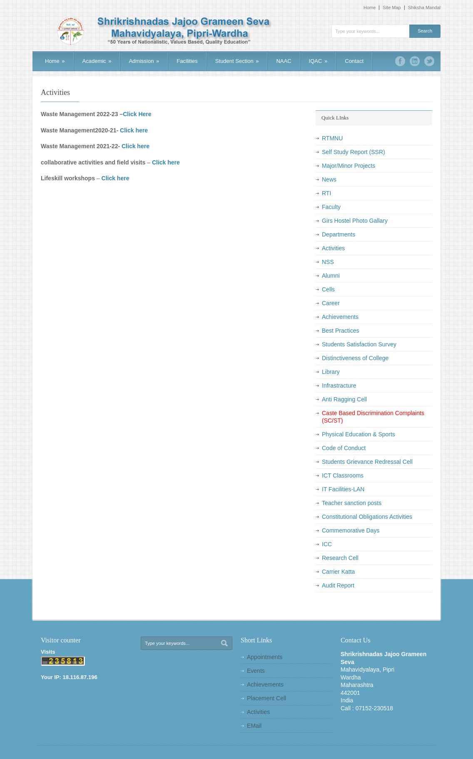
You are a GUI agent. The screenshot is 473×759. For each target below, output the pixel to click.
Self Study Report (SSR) (353, 152)
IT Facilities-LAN (343, 489)
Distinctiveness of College (355, 358)
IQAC (318, 61)
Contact (354, 61)
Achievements (340, 317)
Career (331, 303)
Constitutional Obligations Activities (367, 516)
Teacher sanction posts (351, 503)
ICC (327, 544)
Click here (134, 130)
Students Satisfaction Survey (359, 344)
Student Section (237, 61)
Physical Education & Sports (358, 434)
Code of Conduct (344, 448)
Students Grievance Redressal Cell (367, 461)
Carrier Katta (338, 571)
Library (331, 371)
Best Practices (340, 330)
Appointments (265, 657)
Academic (97, 61)
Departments (338, 234)
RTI (326, 193)
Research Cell (340, 558)
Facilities (187, 61)
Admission (144, 61)
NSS (328, 262)
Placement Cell (266, 698)
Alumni (331, 275)
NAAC (283, 61)
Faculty (331, 207)
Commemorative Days (350, 530)
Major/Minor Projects (348, 165)
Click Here (137, 114)
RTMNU (332, 138)
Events (256, 670)
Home (369, 7)
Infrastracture (339, 385)
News (329, 179)
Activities (333, 248)
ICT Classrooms (342, 475)
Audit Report (338, 585)
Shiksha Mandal (424, 7)
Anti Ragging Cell (344, 399)
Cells (328, 289)
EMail (254, 725)
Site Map (392, 7)
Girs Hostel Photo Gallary (355, 220)
